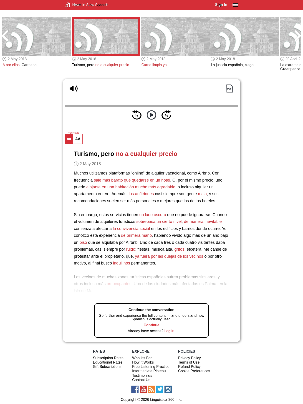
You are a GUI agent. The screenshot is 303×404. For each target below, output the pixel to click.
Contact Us (141, 380)
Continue (151, 325)
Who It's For (142, 358)
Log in (169, 331)
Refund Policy (189, 367)
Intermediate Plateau (149, 371)
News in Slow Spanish (74, 5)
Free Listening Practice (150, 367)
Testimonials (142, 375)
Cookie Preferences (194, 371)
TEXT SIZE (73, 133)
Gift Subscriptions (107, 367)
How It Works (143, 362)
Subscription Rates (108, 358)
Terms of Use (188, 362)
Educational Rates (107, 362)
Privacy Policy (189, 358)
